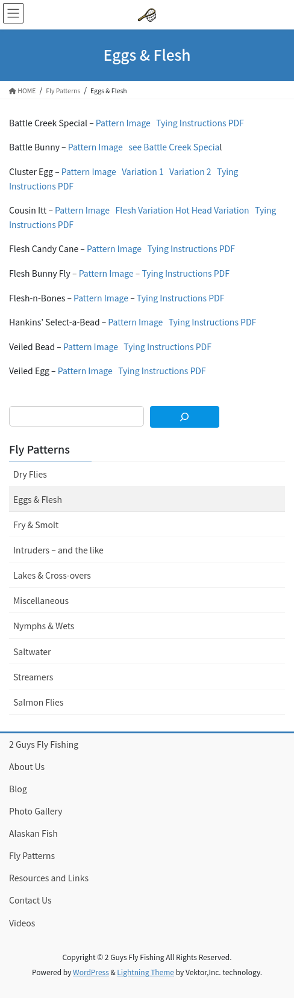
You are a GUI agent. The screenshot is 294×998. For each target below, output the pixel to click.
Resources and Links (49, 878)
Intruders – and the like (58, 550)
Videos (22, 923)
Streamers (33, 677)
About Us (27, 766)
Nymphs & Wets (43, 626)
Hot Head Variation (212, 210)
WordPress (91, 972)
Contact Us (30, 900)
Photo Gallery (36, 811)
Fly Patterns (39, 449)
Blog (18, 789)
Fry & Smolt (35, 525)
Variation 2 (190, 171)
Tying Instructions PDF (200, 123)
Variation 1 (143, 171)
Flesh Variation (144, 210)
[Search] (184, 417)
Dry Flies (30, 474)
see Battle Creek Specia (173, 147)
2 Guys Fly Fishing (43, 744)
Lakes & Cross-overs (52, 575)
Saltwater (32, 651)
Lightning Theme (145, 972)
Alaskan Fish (33, 833)
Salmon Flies (38, 702)
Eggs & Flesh (37, 499)
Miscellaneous (41, 600)
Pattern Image (123, 123)
